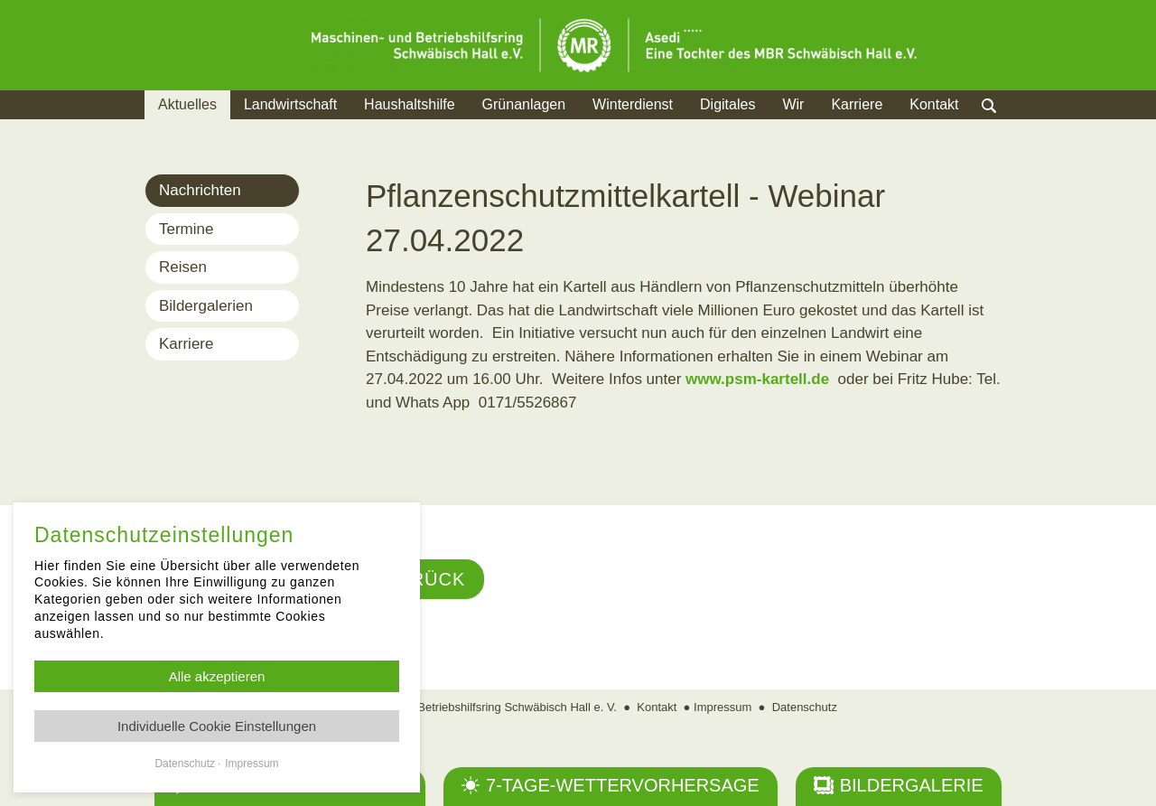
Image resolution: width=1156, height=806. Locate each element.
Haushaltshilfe (409, 104)
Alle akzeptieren (217, 676)
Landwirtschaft (290, 104)
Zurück (425, 579)
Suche (1006, 127)
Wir (793, 104)
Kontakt (933, 104)
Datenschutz (804, 707)
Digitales (727, 104)
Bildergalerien (206, 305)
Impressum (722, 707)
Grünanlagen (524, 104)
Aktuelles (187, 104)
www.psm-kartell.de (757, 379)
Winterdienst (632, 104)
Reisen (183, 267)
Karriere (856, 104)
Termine (186, 229)
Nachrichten (200, 190)
